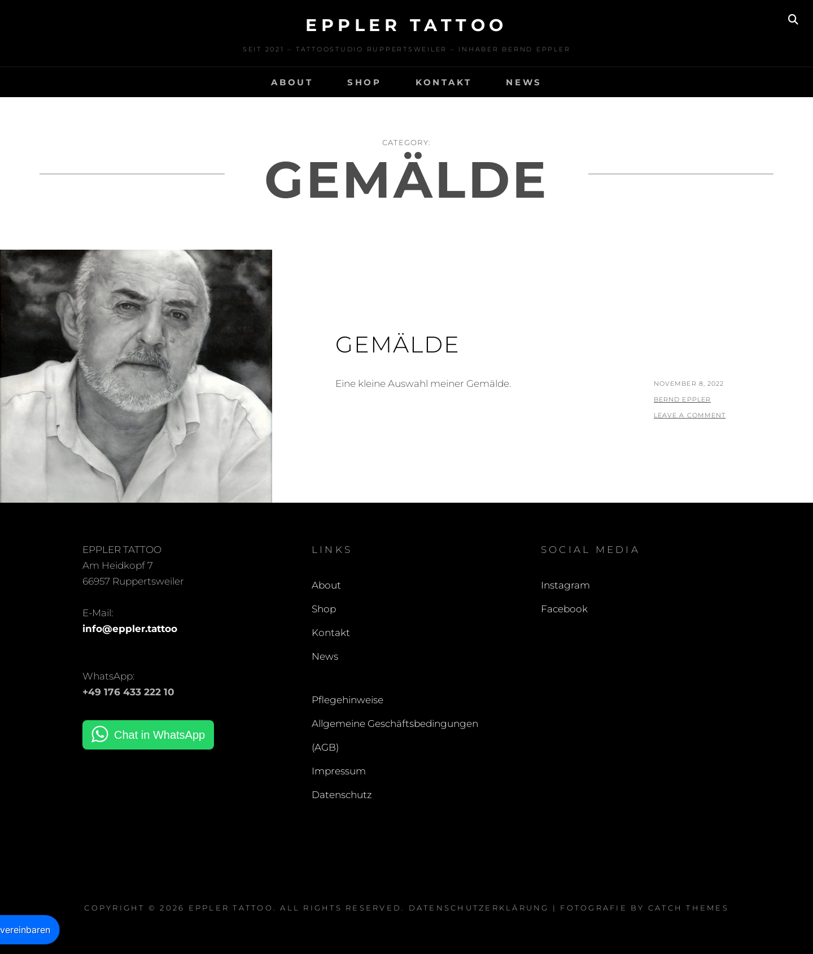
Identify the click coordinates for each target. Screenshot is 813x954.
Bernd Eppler (682, 399)
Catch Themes (688, 907)
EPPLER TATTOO (406, 25)
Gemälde (397, 344)
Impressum (339, 771)
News (524, 82)
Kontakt (444, 82)
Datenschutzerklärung (479, 907)
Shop (364, 82)
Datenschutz (342, 794)
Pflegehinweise (347, 699)
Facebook (564, 609)
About (292, 82)
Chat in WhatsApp (159, 735)
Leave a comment (690, 415)
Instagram (565, 585)
